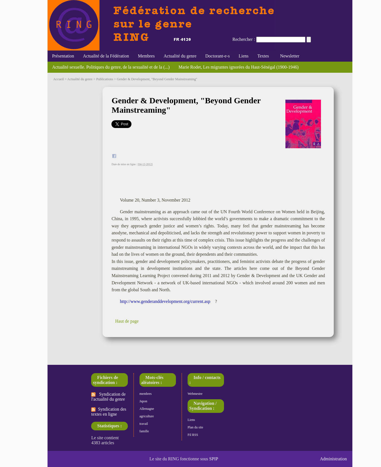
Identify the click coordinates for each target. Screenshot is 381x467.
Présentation (63, 56)
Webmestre (195, 394)
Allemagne (147, 409)
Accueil (58, 79)
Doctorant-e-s (217, 56)
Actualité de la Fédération (106, 56)
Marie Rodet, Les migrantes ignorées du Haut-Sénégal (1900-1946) (238, 67)
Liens (244, 56)
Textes (263, 56)
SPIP (213, 458)
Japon (143, 401)
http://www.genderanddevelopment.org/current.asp (165, 301)
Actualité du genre (180, 56)
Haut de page (126, 321)
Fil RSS (193, 435)
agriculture (147, 416)
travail (144, 424)
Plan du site (195, 427)
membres (146, 394)
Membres (146, 56)
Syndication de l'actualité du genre (108, 396)
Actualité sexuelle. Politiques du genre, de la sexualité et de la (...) (111, 67)
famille (144, 431)
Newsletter (288, 56)
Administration (333, 458)
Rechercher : (243, 39)
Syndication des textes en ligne (108, 411)
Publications (104, 79)
